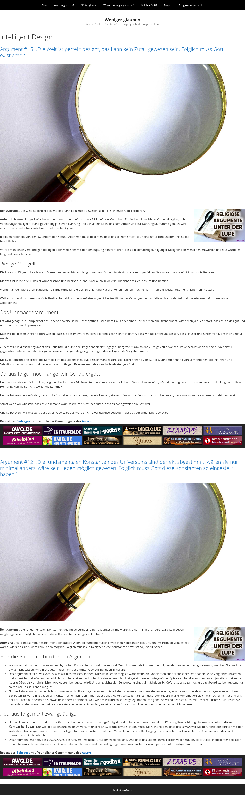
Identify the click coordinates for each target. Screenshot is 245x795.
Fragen (168, 5)
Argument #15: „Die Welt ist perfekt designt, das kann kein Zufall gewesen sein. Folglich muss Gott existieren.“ (112, 52)
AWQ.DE (127, 789)
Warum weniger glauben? (118, 5)
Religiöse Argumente (191, 5)
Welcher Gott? (149, 5)
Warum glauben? (64, 5)
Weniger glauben (122, 19)
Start (44, 5)
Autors (87, 421)
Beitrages (23, 421)
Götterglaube (89, 5)
